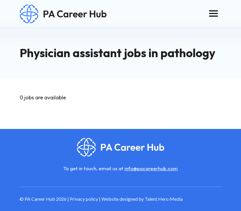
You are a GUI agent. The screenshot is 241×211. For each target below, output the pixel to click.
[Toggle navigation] (213, 13)
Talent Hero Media (164, 199)
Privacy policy (84, 199)
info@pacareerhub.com (151, 168)
